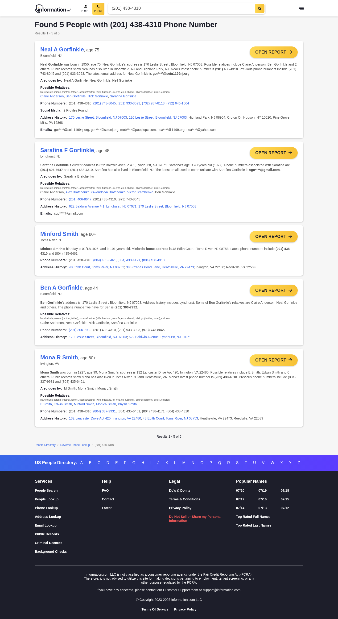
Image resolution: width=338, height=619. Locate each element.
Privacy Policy (180, 508)
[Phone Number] (181, 8)
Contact (108, 499)
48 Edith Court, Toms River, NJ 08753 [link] (96, 268)
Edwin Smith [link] (63, 406)
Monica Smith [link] (106, 406)
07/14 (240, 508)
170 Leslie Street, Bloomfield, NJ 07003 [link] (98, 117)
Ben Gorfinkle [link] (76, 96)
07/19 (262, 490)
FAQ (105, 490)
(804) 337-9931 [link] (104, 413)
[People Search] (85, 9)
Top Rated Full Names (253, 517)
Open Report (270, 52)
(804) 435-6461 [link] (104, 261)
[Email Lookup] (68, 525)
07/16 (262, 499)
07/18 (285, 490)
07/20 (240, 490)
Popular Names (251, 481)
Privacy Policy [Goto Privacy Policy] (185, 609)
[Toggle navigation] (301, 9)
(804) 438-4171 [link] (129, 261)
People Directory (45, 446)
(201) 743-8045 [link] (104, 103)
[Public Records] (68, 534)
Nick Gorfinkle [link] (97, 96)
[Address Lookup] (68, 517)
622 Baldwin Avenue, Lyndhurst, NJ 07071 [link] (160, 338)
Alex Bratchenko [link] (78, 193)
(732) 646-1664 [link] (177, 103)
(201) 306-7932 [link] (80, 331)
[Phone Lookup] (68, 508)
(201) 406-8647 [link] (80, 200)
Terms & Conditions (184, 499)
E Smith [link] (46, 406)
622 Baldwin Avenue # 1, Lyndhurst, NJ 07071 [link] (102, 207)
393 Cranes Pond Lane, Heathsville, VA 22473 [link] (160, 268)
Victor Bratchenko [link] (140, 193)
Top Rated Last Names (254, 525)
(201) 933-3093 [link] (129, 103)
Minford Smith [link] (84, 406)
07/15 (285, 499)
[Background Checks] (68, 552)
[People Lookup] (68, 499)
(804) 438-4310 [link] (153, 261)
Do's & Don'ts (179, 490)
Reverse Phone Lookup (75, 446)
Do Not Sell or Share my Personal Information (195, 519)
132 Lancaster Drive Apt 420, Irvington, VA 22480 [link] (105, 420)
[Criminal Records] (68, 543)
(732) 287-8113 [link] (153, 103)
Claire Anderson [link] (52, 96)
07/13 (262, 508)
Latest (107, 508)
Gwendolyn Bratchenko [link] (108, 193)
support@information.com (222, 590)
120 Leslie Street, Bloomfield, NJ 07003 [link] (158, 117)
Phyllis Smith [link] (127, 406)
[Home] (53, 9)
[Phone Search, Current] (98, 9)
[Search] (259, 8)
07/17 (240, 499)
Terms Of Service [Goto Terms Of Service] (154, 609)
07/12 (285, 508)
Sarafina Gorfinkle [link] (123, 96)
